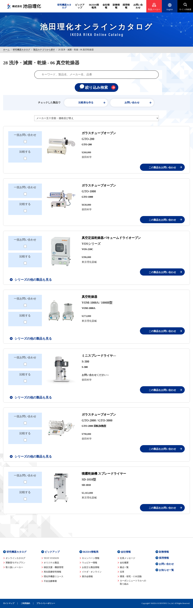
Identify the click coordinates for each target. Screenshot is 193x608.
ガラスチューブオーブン (99, 133)
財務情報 (116, 6)
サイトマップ (8, 603)
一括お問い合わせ (25, 134)
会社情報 (106, 6)
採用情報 (126, 6)
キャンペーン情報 (90, 558)
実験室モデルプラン (15, 563)
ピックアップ (80, 6)
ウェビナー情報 (89, 563)
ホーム (6, 49)
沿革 (122, 572)
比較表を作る (85, 102)
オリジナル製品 (51, 563)
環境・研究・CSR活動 (131, 576)
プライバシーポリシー (45, 603)
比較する (25, 151)
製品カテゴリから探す (44, 49)
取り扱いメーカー (14, 567)
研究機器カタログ (64, 6)
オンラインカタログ (15, 558)
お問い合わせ (138, 6)
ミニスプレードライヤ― (99, 355)
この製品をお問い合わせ (162, 167)
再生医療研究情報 (52, 572)
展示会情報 (87, 576)
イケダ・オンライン (91, 572)
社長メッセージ (127, 558)
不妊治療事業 (50, 581)
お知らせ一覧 (166, 570)
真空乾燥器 (89, 296)
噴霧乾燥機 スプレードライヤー (104, 473)
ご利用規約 (25, 603)
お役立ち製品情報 (90, 567)
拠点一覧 (124, 567)
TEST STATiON (51, 558)
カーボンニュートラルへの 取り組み (133, 582)
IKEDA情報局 (94, 6)
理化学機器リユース (53, 576)
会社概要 (124, 563)
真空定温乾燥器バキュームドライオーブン (111, 238)
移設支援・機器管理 (53, 567)
